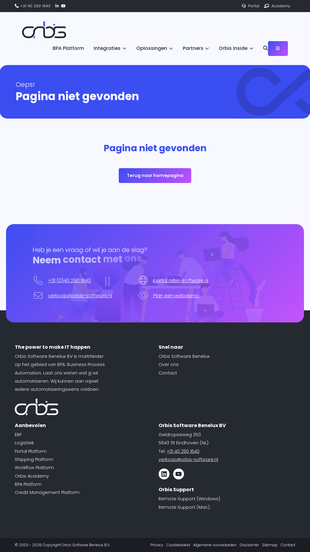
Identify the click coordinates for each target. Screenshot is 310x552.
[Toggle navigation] (278, 48)
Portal (250, 5)
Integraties (107, 48)
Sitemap (270, 544)
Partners (193, 48)
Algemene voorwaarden (215, 544)
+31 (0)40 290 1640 (69, 280)
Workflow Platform (34, 468)
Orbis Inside (233, 48)
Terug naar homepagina (155, 175)
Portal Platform (31, 451)
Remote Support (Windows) (189, 499)
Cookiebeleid (178, 544)
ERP (18, 435)
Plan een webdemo (176, 295)
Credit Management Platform (47, 492)
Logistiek (24, 443)
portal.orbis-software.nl (180, 280)
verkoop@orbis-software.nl (80, 295)
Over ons (169, 364)
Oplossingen (151, 48)
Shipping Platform (34, 459)
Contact (168, 373)
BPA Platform (68, 48)
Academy (277, 5)
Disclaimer (249, 544)
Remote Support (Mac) (184, 507)
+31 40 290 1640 (32, 5)
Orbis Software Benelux (184, 356)
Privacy (156, 544)
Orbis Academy (32, 476)
